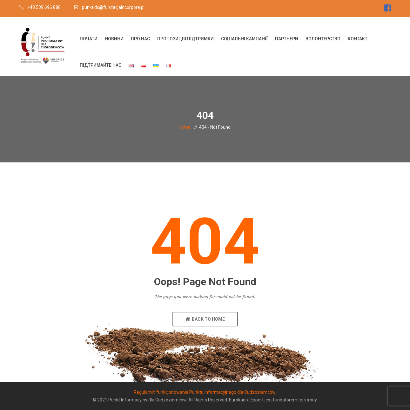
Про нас (140, 38)
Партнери (286, 38)
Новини (114, 38)
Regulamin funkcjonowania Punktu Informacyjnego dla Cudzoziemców (204, 392)
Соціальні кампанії (244, 38)
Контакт (357, 38)
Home (184, 127)
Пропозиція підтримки (185, 38)
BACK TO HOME (205, 319)
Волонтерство (323, 38)
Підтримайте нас (100, 65)
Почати (88, 38)
